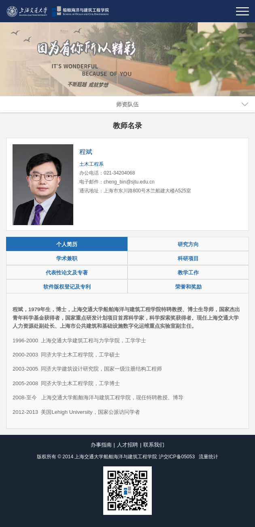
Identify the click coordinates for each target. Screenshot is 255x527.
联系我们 (153, 445)
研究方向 (188, 244)
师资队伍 (127, 104)
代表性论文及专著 (67, 273)
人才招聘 (127, 445)
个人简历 (66, 244)
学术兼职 (66, 258)
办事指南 (101, 445)
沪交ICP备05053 (177, 457)
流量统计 (208, 457)
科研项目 (188, 258)
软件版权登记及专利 (67, 287)
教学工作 (188, 273)
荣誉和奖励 (188, 287)
